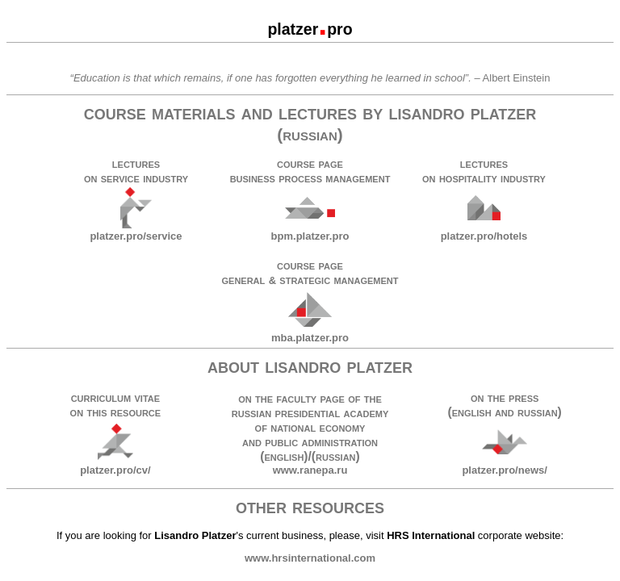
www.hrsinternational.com (310, 558)
